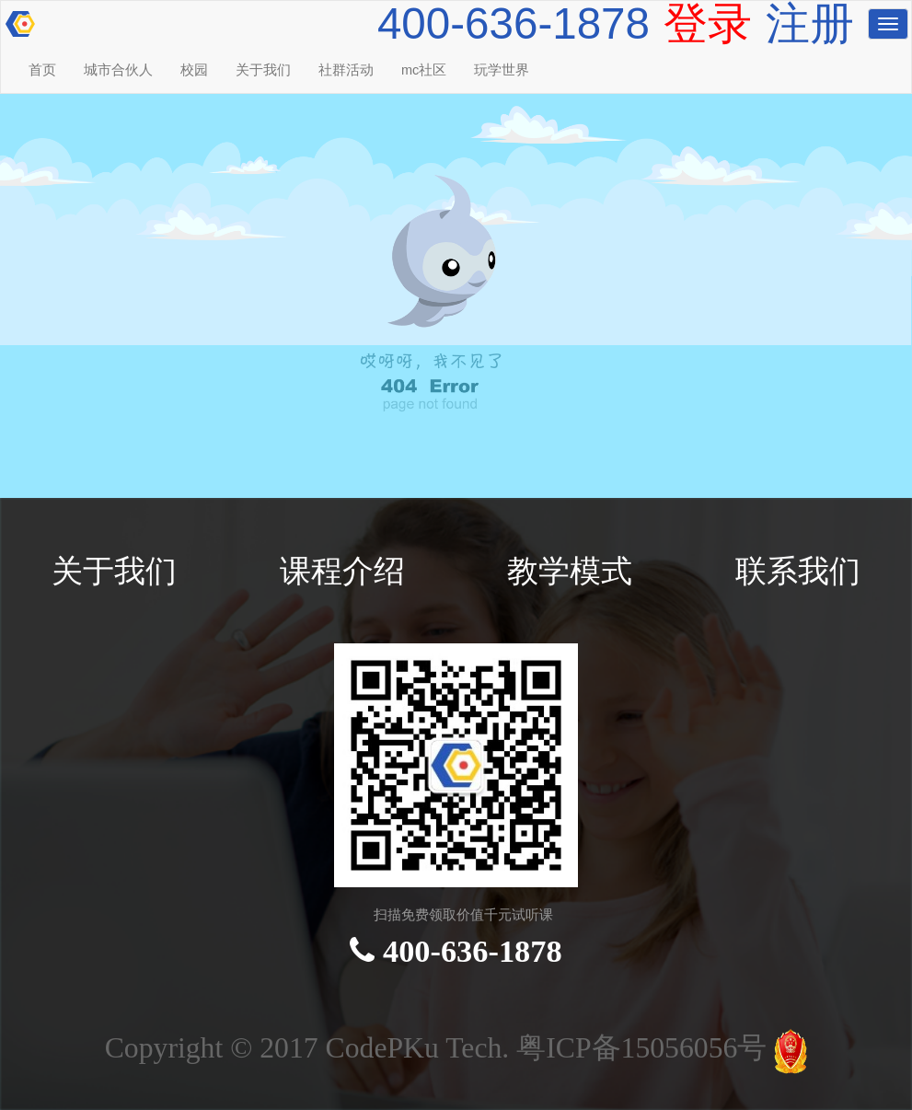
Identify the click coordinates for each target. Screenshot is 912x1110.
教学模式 (569, 570)
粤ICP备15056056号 (645, 1048)
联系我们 (797, 570)
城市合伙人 (118, 70)
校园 (194, 70)
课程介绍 (342, 570)
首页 (42, 70)
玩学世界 (501, 70)
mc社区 (423, 70)
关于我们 (263, 70)
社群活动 (346, 70)
